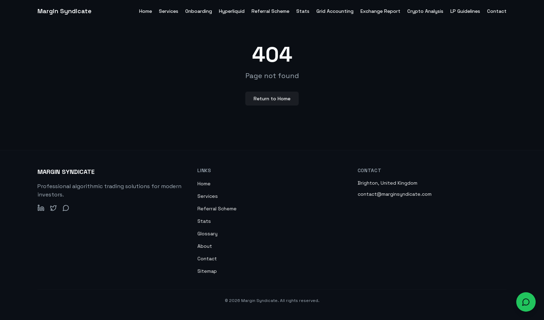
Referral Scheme (270, 11)
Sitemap (207, 271)
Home (145, 11)
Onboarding (198, 11)
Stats (302, 11)
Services (168, 11)
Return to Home (272, 98)
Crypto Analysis (425, 11)
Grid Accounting (335, 11)
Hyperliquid (232, 11)
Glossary (207, 233)
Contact (497, 11)
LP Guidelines (465, 11)
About (204, 246)
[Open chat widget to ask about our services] (526, 302)
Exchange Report (380, 11)
